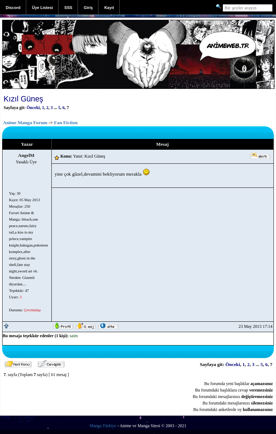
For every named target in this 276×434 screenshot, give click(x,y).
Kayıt (109, 7)
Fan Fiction (66, 122)
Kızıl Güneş (23, 99)
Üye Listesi (42, 7)
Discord (13, 7)
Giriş (88, 7)
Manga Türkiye (102, 425)
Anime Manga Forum (25, 122)
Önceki (33, 107)
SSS (68, 7)
